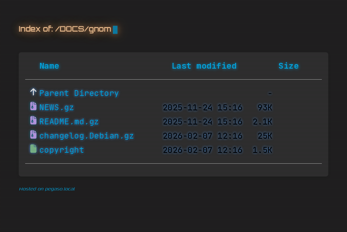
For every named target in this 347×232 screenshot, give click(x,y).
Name (49, 66)
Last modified (204, 66)
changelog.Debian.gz (86, 135)
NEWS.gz (56, 107)
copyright (61, 150)
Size (289, 66)
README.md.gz (69, 121)
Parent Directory (79, 93)
